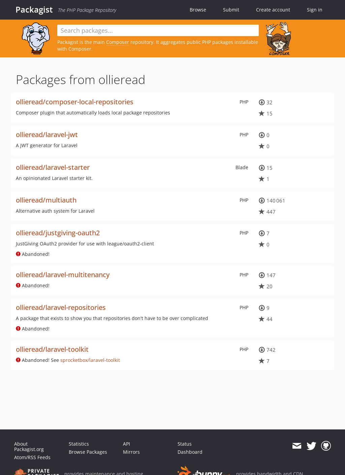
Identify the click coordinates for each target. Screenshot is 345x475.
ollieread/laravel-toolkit (52, 349)
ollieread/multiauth (46, 200)
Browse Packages (88, 452)
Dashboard (190, 452)
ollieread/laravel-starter (53, 167)
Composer (117, 42)
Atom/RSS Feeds (32, 457)
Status (185, 444)
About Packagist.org (29, 446)
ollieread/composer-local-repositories (74, 101)
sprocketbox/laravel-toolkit (90, 360)
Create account (273, 9)
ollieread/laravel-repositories (61, 307)
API (126, 444)
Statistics (79, 444)
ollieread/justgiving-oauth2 (58, 232)
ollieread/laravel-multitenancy (62, 274)
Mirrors (131, 452)
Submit (231, 9)
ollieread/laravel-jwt (47, 134)
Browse (198, 9)
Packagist (34, 9)
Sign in (314, 9)
